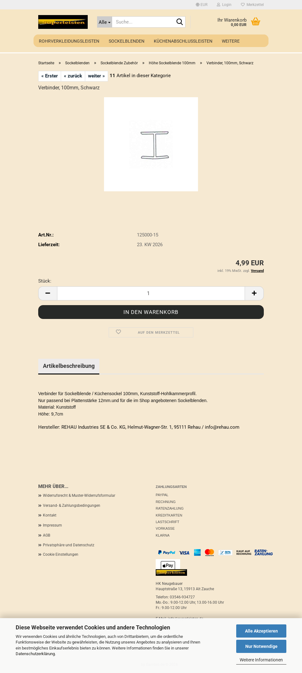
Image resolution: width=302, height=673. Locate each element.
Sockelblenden (126, 41)
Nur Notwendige (261, 646)
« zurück (73, 76)
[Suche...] (104, 22)
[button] (201, 4)
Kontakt (49, 515)
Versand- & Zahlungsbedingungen (71, 505)
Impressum (52, 525)
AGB (46, 535)
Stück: (44, 281)
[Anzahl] (151, 293)
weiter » (96, 76)
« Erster (49, 76)
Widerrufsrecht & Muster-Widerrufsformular (79, 495)
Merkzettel (252, 5)
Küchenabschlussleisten (183, 41)
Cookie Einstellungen (60, 554)
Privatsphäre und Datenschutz (68, 545)
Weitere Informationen (261, 659)
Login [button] (224, 5)
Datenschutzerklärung (35, 653)
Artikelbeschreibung (69, 366)
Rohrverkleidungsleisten (69, 41)
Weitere (231, 41)
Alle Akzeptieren (261, 630)
